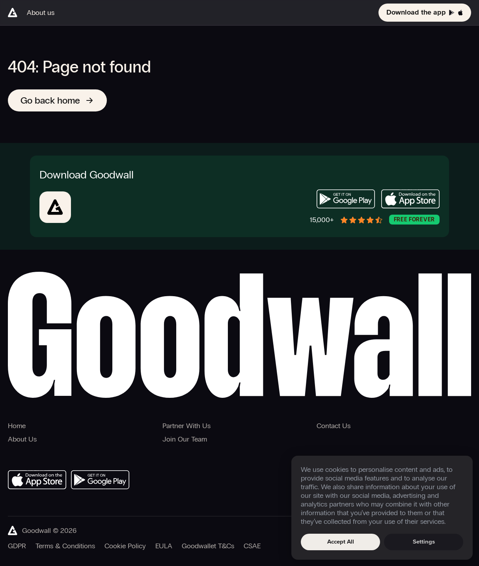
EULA (163, 546)
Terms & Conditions (65, 546)
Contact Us (333, 425)
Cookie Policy (125, 546)
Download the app (424, 12)
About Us (22, 439)
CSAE (252, 546)
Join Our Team (184, 439)
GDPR (17, 546)
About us (40, 12)
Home (17, 425)
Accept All (340, 542)
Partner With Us (186, 425)
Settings (424, 542)
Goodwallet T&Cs (208, 546)
